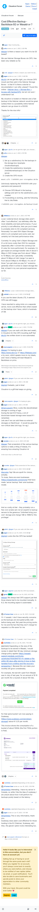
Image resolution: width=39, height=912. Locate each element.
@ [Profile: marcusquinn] (7, 408)
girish (5, 327)
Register (7, 895)
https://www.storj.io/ (9, 353)
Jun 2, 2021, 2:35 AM (21, 382)
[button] (3, 909)
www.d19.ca (4, 280)
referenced (18, 837)
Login (14, 895)
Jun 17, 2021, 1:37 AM (21, 812)
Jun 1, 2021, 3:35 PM (20, 48)
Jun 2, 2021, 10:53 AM (21, 469)
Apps (27, 4)
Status (33, 4)
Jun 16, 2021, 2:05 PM (27, 786)
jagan (6, 45)
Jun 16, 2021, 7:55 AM (24, 643)
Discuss (5, 29)
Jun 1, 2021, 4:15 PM (20, 153)
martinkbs (7, 643)
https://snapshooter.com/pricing (14, 480)
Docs (34, 6)
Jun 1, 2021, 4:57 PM (23, 215)
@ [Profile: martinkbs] (6, 790)
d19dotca (7, 215)
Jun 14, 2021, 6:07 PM (26, 594)
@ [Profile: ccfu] (3, 79)
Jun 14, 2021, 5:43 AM (21, 533)
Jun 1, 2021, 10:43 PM (26, 347)
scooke (6, 441)
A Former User (8, 614)
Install (34, 9)
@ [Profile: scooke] (5, 472)
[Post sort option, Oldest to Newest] (4, 35)
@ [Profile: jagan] (4, 52)
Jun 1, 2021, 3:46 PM (21, 76)
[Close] (35, 850)
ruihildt (6, 294)
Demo (28, 6)
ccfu (5, 48)
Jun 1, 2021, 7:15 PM (25, 327)
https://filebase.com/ (28, 353)
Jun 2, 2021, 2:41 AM (21, 405)
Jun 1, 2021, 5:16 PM (21, 294)
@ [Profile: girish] (4, 385)
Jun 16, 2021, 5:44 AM (27, 614)
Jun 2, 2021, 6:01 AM (22, 441)
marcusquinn (8, 347)
